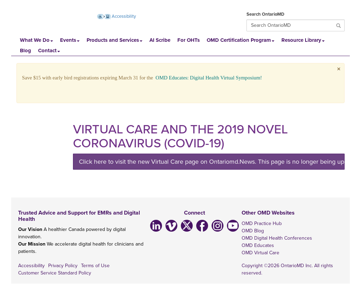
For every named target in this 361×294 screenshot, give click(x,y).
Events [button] (70, 40)
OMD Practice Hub (262, 223)
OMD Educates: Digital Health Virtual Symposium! (209, 77)
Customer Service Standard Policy (54, 273)
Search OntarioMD (265, 14)
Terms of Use (95, 266)
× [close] (339, 69)
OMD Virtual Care (260, 253)
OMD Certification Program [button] (240, 40)
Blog (25, 50)
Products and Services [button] (114, 40)
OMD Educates (258, 245)
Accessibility (31, 266)
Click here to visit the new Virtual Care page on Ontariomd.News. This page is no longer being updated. (212, 161)
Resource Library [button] (303, 40)
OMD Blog (253, 231)
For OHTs (188, 40)
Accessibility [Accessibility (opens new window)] (116, 16)
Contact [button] (49, 50)
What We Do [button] (36, 40)
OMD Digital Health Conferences (277, 238)
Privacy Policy (63, 266)
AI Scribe (159, 40)
